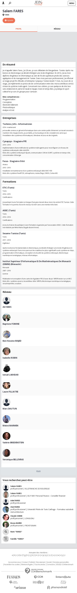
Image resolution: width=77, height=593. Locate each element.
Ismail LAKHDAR (10, 374)
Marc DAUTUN (10, 408)
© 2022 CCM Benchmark (64, 564)
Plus (38, 471)
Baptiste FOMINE (11, 323)
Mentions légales (27, 564)
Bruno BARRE (16, 523)
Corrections (51, 564)
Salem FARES (15, 486)
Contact (25, 562)
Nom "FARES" (16, 531)
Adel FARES (15, 500)
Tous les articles (39, 564)
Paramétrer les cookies (12, 564)
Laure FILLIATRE (10, 391)
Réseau (57, 29)
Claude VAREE (16, 516)
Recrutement (40, 562)
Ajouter (10, 20)
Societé (49, 562)
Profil (18, 29)
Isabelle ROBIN (10, 357)
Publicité (32, 562)
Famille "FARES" (17, 539)
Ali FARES (7, 306)
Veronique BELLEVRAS (13, 459)
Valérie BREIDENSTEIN (13, 442)
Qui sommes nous (14, 562)
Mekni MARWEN (10, 425)
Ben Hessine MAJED (12, 340)
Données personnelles (61, 562)
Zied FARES (15, 507)
